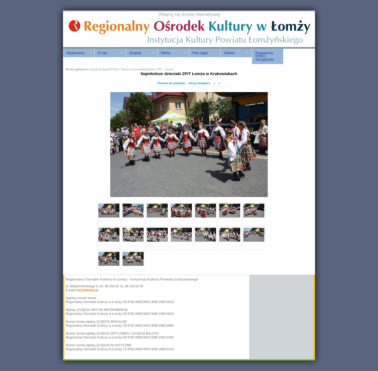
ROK (107, 29)
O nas (108, 53)
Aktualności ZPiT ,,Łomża (157, 69)
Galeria (234, 53)
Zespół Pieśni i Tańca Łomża (120, 69)
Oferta (171, 53)
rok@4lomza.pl (87, 290)
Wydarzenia (77, 53)
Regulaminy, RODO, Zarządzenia (264, 56)
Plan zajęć (200, 53)
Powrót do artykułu (171, 83)
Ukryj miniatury (199, 83)
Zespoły (140, 53)
